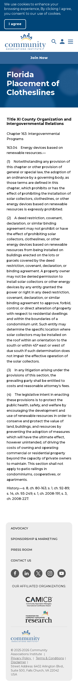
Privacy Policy (21, 658)
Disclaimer (18, 662)
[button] (53, 41)
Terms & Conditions (50, 658)
